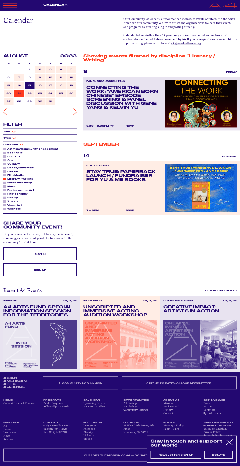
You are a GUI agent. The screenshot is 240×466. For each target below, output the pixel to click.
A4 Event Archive (94, 406)
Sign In (40, 254)
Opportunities (136, 400)
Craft (10, 160)
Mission (168, 403)
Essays (7, 429)
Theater (12, 201)
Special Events (212, 413)
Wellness (13, 208)
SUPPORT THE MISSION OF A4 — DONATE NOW (120, 455)
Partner (208, 406)
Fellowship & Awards (56, 406)
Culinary (12, 163)
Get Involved (214, 400)
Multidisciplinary (18, 182)
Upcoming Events (94, 403)
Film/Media (14, 175)
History (168, 410)
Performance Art (19, 190)
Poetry (11, 197)
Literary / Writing (19, 178)
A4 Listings (130, 406)
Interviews (9, 432)
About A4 (171, 400)
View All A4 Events (221, 290)
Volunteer (209, 410)
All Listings (130, 403)
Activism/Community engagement (31, 148)
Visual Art (13, 205)
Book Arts (14, 152)
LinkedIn (88, 435)
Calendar (55, 4)
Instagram (89, 425)
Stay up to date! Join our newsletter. (179, 383)
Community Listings (135, 410)
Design (11, 171)
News (6, 436)
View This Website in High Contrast (218, 424)
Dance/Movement (20, 167)
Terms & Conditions (215, 429)
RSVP (130, 126)
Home (8, 400)
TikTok (87, 439)
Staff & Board (171, 406)
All (5, 426)
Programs (52, 400)
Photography (16, 193)
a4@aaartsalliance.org (186, 43)
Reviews (8, 439)
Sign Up (40, 270)
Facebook (89, 429)
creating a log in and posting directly (170, 27)
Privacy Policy (211, 432)
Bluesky (88, 432)
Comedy (12, 156)
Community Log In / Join (80, 383)
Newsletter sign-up (175, 455)
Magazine (11, 423)
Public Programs (53, 403)
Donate (207, 403)
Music (10, 186)
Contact (168, 413)
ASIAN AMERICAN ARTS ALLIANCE (15, 382)
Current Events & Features (19, 403)
